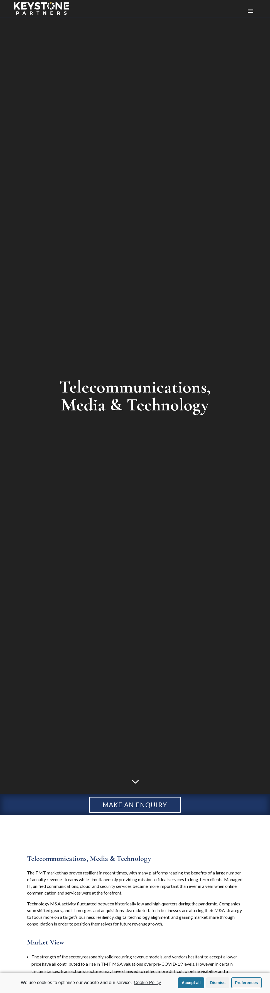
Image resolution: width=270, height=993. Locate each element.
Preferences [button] (246, 982)
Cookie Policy (147, 982)
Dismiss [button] (217, 982)
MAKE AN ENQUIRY (135, 805)
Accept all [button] (191, 982)
